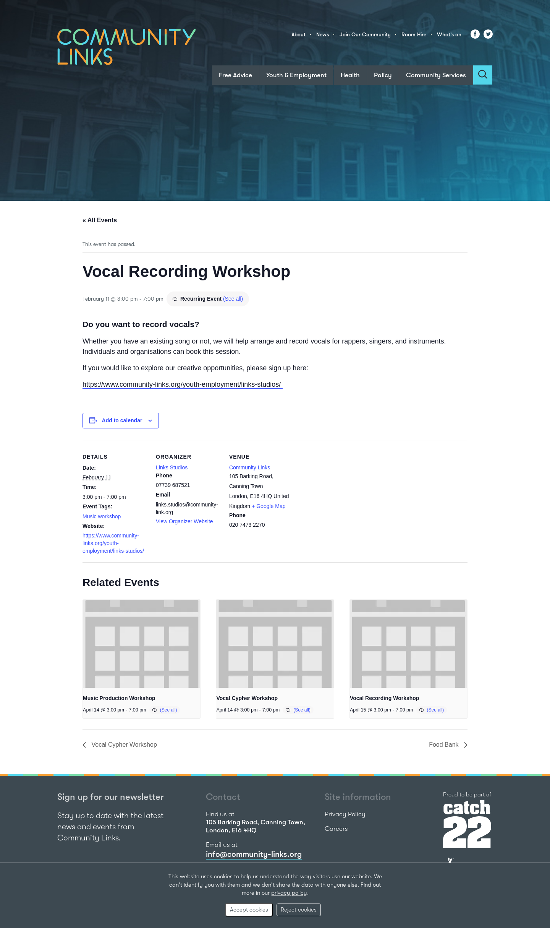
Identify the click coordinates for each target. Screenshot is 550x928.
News (322, 34)
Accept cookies (249, 909)
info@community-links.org (254, 854)
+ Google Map (268, 506)
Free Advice (235, 75)
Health (350, 75)
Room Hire (413, 34)
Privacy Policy (345, 814)
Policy (383, 75)
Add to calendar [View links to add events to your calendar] (122, 420)
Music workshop (101, 516)
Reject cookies (299, 909)
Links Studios (172, 467)
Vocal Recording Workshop (384, 698)
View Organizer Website (184, 521)
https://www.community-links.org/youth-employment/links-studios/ (182, 384)
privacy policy (289, 892)
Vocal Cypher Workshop (247, 698)
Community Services (436, 75)
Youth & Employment (296, 75)
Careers (336, 828)
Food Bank (444, 744)
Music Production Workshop (119, 698)
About (298, 34)
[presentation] (141, 644)
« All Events (99, 220)
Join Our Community (365, 34)
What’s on (449, 34)
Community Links (249, 467)
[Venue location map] (342, 493)
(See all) (233, 299)
